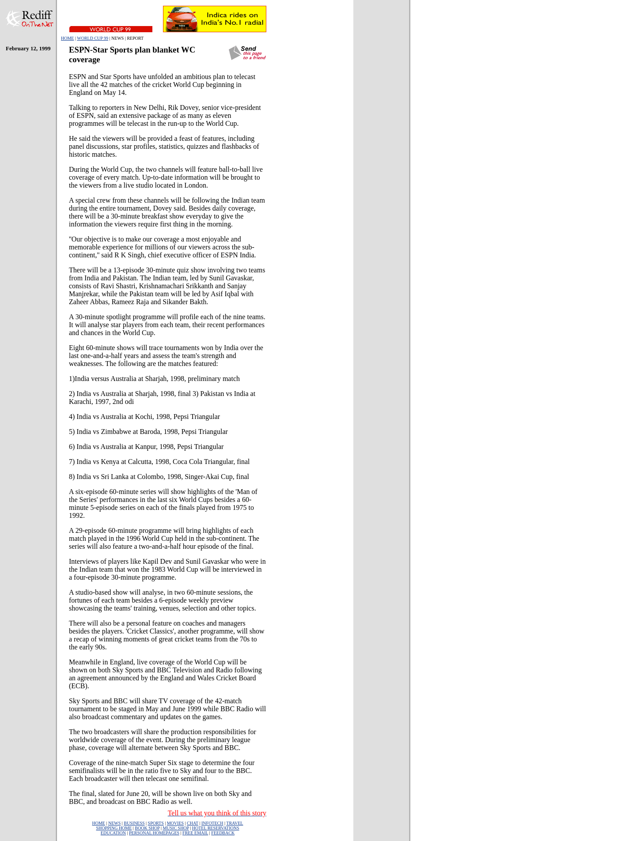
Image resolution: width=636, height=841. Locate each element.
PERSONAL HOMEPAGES (154, 832)
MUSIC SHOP (176, 828)
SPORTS (156, 823)
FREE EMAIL (195, 832)
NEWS (114, 823)
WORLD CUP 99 (92, 38)
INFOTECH (212, 823)
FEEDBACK (223, 832)
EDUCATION (113, 832)
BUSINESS (134, 823)
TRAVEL (234, 823)
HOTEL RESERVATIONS (215, 828)
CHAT (192, 823)
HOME (67, 38)
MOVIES (175, 823)
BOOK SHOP (147, 828)
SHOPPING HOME (114, 828)
